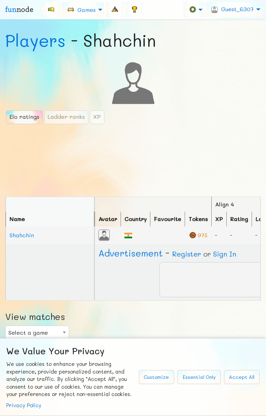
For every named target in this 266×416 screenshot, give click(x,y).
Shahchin (21, 235)
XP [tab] (97, 116)
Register (186, 253)
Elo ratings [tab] (24, 116)
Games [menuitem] (81, 9)
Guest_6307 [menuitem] (232, 9)
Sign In (224, 253)
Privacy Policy (23, 405)
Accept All (241, 377)
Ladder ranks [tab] (66, 116)
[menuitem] (51, 9)
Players (35, 40)
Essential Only (199, 377)
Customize (156, 377)
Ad (130, 253)
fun (19, 9)
